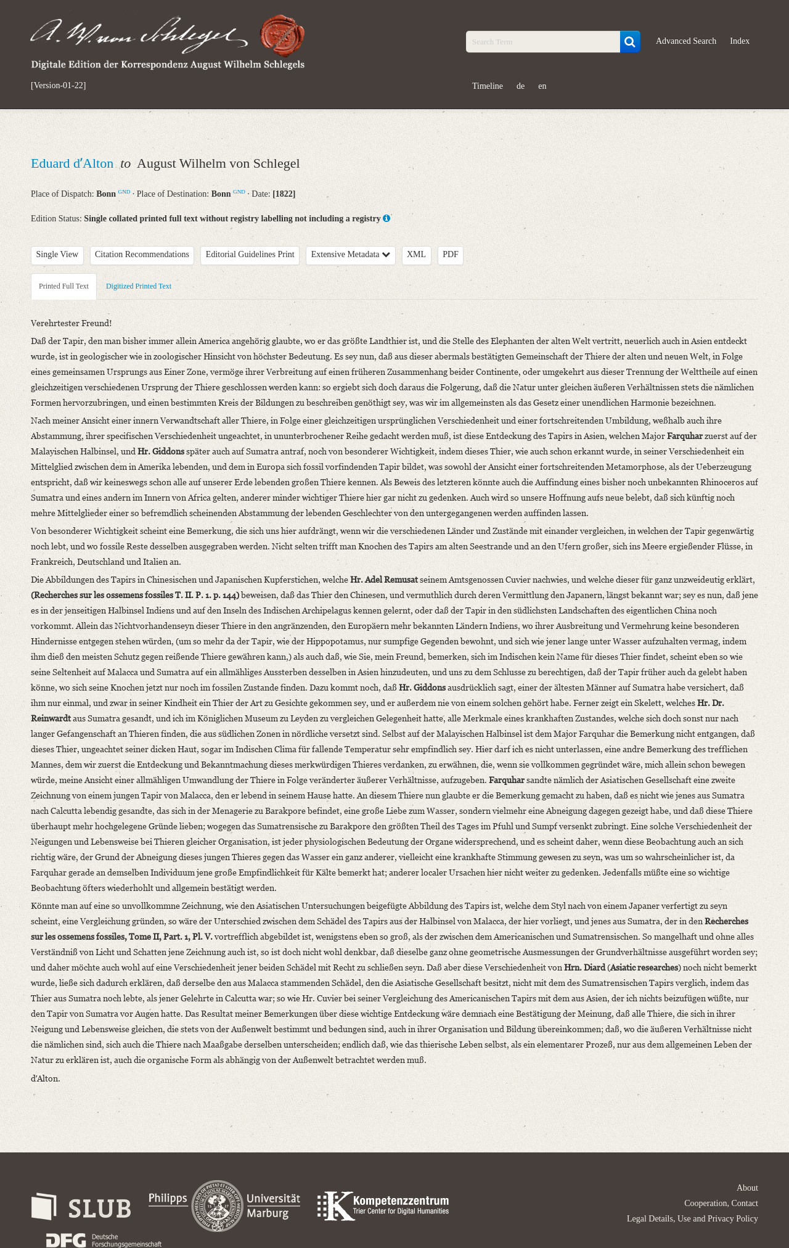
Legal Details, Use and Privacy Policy (692, 1218)
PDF (451, 254)
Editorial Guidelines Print (250, 254)
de (521, 86)
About (747, 1188)
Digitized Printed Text (138, 286)
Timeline (487, 86)
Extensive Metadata (350, 254)
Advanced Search (686, 41)
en (542, 86)
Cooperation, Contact (721, 1203)
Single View (57, 254)
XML (416, 254)
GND (124, 192)
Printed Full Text (64, 286)
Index (740, 41)
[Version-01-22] (58, 85)
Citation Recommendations (142, 254)
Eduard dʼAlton (74, 163)
